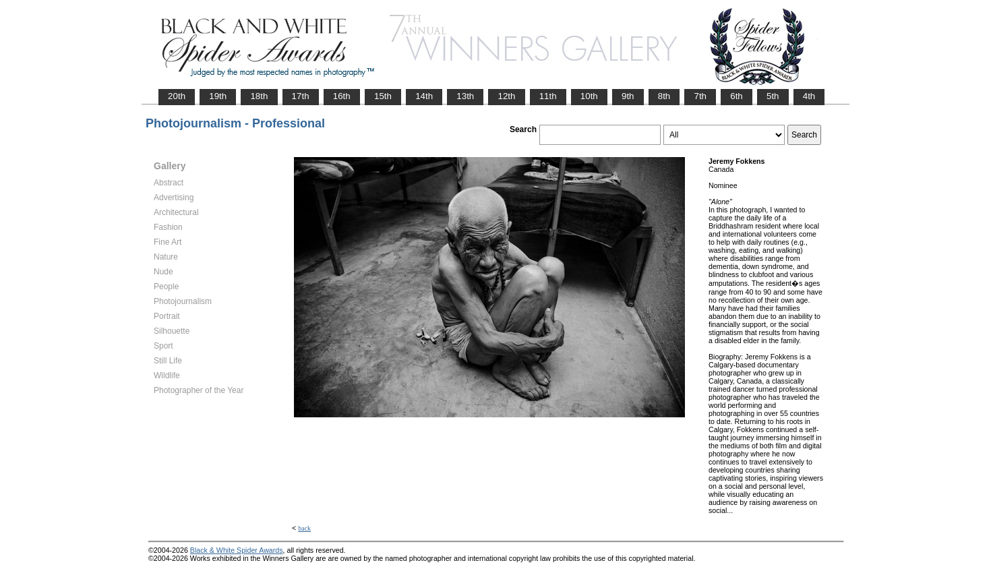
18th (259, 96)
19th (218, 96)
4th (809, 96)
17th (300, 96)
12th (506, 96)
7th (700, 96)
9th (628, 96)
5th (773, 96)
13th (465, 96)
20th (176, 96)
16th (342, 96)
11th (548, 96)
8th (664, 96)
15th (383, 96)
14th (424, 96)
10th (589, 96)
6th (736, 96)
